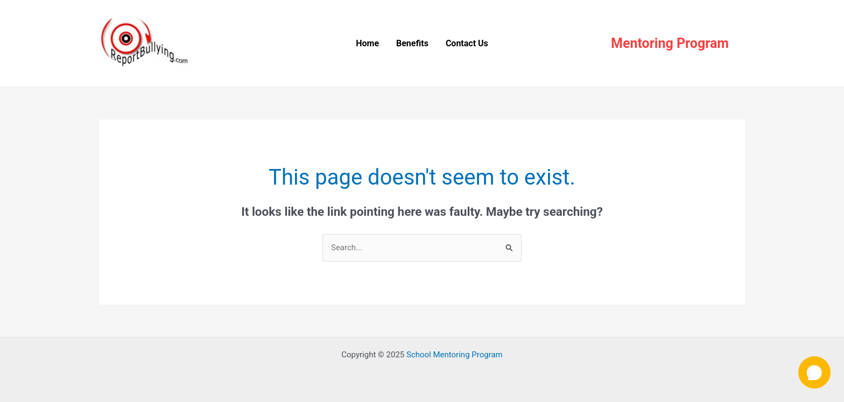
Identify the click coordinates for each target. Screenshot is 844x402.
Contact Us (467, 43)
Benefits (412, 43)
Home (367, 43)
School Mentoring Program (454, 354)
